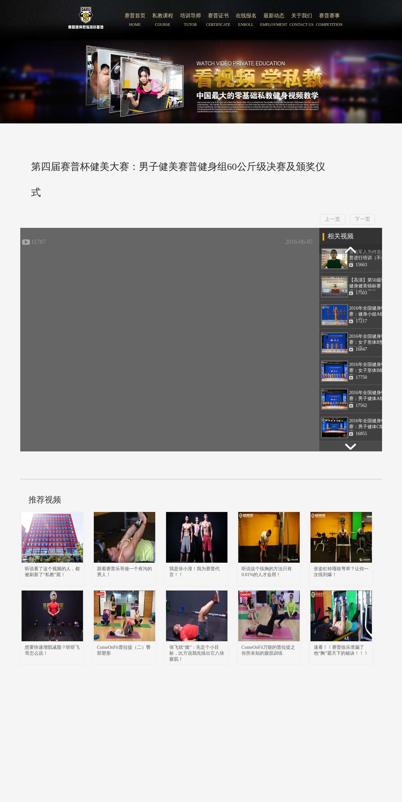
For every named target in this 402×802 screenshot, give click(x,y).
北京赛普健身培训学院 (86, 20)
